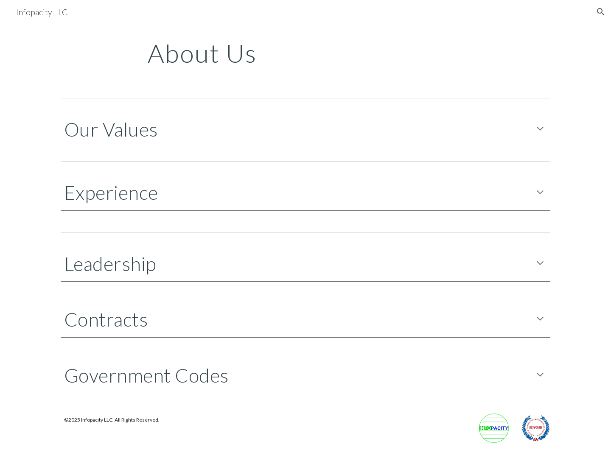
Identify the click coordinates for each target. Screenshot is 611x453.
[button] (601, 12)
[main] (305, 53)
